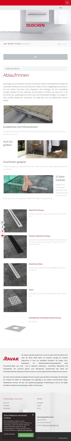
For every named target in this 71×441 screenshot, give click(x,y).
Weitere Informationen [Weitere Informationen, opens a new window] (24, 430)
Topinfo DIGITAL (63, 438)
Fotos (39, 408)
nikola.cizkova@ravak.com (50, 425)
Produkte (11, 44)
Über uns (6, 403)
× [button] (33, 415)
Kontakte (40, 403)
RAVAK (8, 2)
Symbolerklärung (13, 69)
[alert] (18, 426)
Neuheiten (6, 408)
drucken (64, 44)
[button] (10, 434)
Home (5, 44)
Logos (39, 406)
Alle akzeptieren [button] (26, 435)
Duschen (18, 44)
